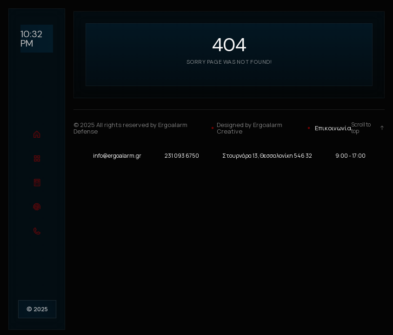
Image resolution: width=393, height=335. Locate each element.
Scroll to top (368, 128)
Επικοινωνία (333, 128)
